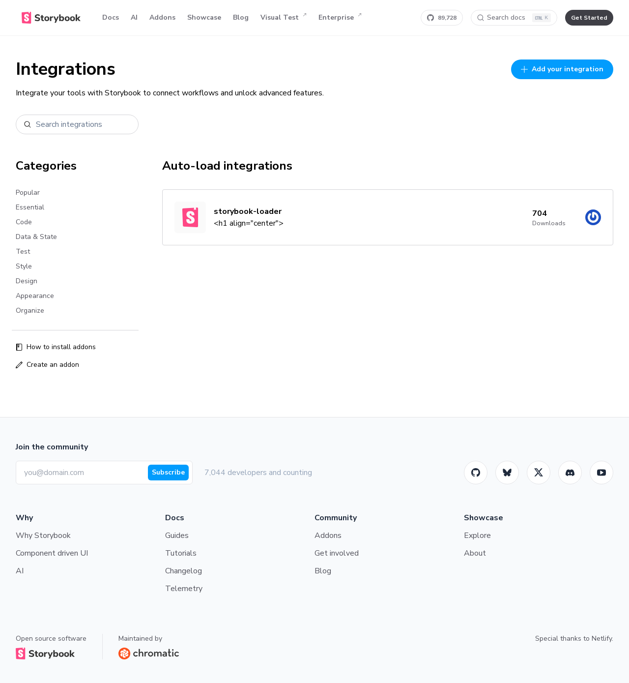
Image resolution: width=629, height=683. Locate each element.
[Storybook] (570, 472)
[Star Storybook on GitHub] (442, 18)
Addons (162, 17)
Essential (30, 207)
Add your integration (562, 69)
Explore (477, 535)
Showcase (204, 17)
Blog (241, 17)
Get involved (336, 553)
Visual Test (283, 18)
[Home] (51, 18)
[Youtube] (601, 472)
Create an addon (47, 364)
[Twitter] (538, 472)
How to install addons (56, 347)
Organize (30, 310)
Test (23, 251)
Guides (177, 535)
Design (26, 281)
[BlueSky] (507, 472)
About (475, 553)
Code (24, 222)
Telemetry (183, 588)
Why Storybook (43, 535)
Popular (28, 192)
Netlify (602, 638)
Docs (110, 17)
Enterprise (340, 18)
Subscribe (168, 472)
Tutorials (181, 553)
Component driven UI (52, 553)
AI (134, 17)
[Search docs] (514, 18)
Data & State (36, 236)
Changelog (183, 570)
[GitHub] (475, 472)
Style (24, 266)
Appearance (35, 295)
